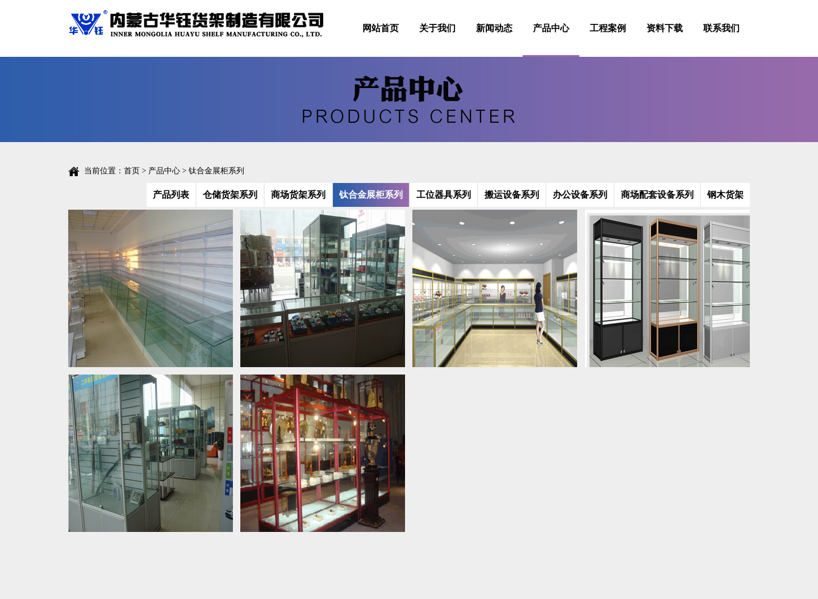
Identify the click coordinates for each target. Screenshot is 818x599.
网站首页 (380, 28)
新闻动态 (494, 28)
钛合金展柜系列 (371, 194)
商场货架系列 (298, 194)
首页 (132, 171)
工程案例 (608, 28)
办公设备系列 (580, 194)
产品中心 (551, 28)
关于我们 (437, 28)
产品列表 (171, 194)
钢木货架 (725, 194)
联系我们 (721, 28)
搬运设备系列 (512, 194)
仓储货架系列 (230, 194)
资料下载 (664, 28)
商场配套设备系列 (657, 194)
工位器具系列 (443, 194)
